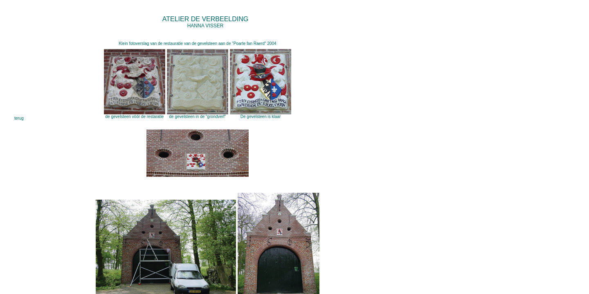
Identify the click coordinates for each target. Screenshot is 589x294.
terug (19, 118)
